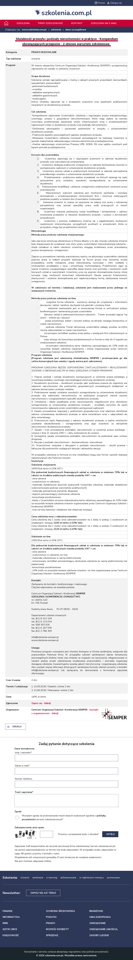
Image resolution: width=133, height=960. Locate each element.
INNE (5, 923)
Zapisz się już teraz (43, 892)
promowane (113, 877)
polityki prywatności (97, 951)
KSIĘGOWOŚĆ (11, 935)
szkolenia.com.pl (66, 13)
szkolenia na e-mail (104, 23)
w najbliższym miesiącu (91, 877)
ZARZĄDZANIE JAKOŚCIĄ (103, 929)
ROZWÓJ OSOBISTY (57, 929)
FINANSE (7, 911)
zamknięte (37, 877)
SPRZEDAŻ (52, 935)
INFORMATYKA (11, 917)
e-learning (51, 877)
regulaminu (74, 951)
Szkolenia (23, 23)
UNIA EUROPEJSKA (100, 917)
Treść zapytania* (24, 792)
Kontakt (77, 23)
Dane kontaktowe (24, 748)
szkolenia (56, 29)
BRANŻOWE (96, 911)
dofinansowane (68, 877)
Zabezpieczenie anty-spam (29, 827)
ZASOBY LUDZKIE (99, 935)
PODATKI (51, 917)
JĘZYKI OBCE (10, 929)
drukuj (17, 726)
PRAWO (50, 923)
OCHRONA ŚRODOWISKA (60, 911)
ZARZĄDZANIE (97, 923)
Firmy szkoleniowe (50, 23)
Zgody (18, 811)
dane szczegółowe (75, 29)
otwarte (25, 877)
